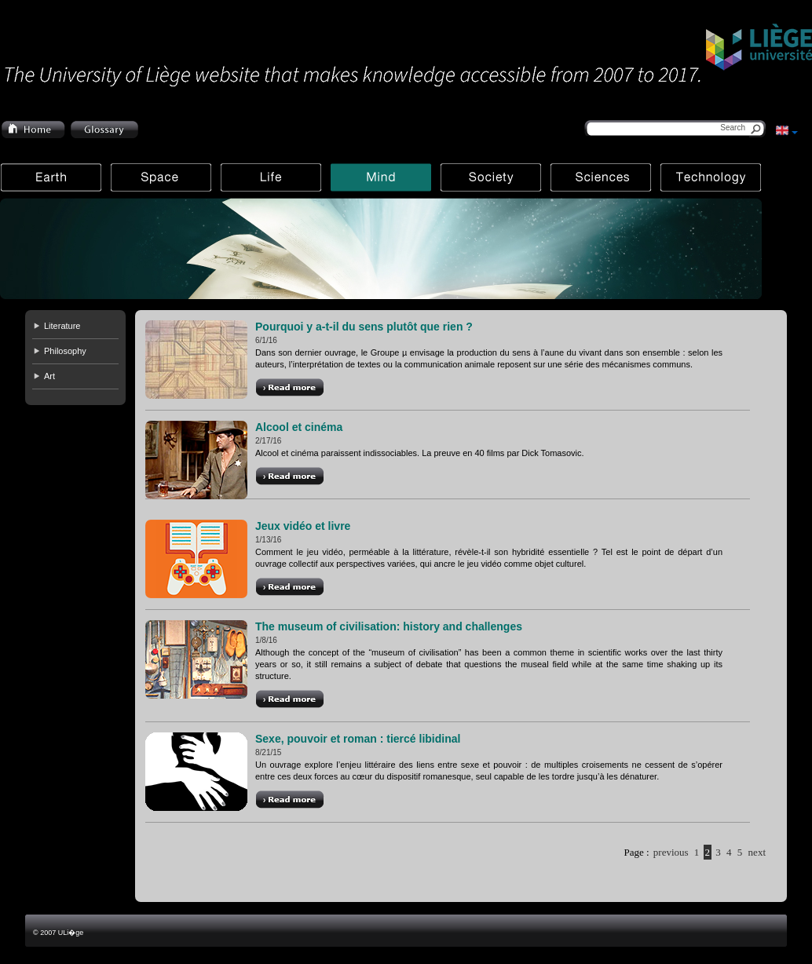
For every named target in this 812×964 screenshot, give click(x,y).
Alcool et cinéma (298, 427)
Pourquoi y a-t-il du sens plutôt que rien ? (364, 326)
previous (671, 852)
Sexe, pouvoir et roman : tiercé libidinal (357, 738)
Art (49, 376)
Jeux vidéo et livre (302, 526)
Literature (62, 325)
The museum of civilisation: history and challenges (388, 626)
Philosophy (65, 351)
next (757, 852)
